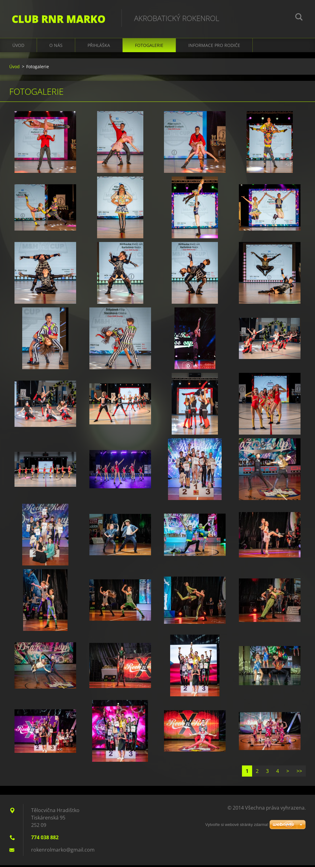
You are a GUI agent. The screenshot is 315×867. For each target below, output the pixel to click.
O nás (56, 47)
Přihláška (99, 47)
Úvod (18, 47)
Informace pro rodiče (214, 47)
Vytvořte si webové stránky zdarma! (236, 824)
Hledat (299, 17)
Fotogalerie (149, 47)
